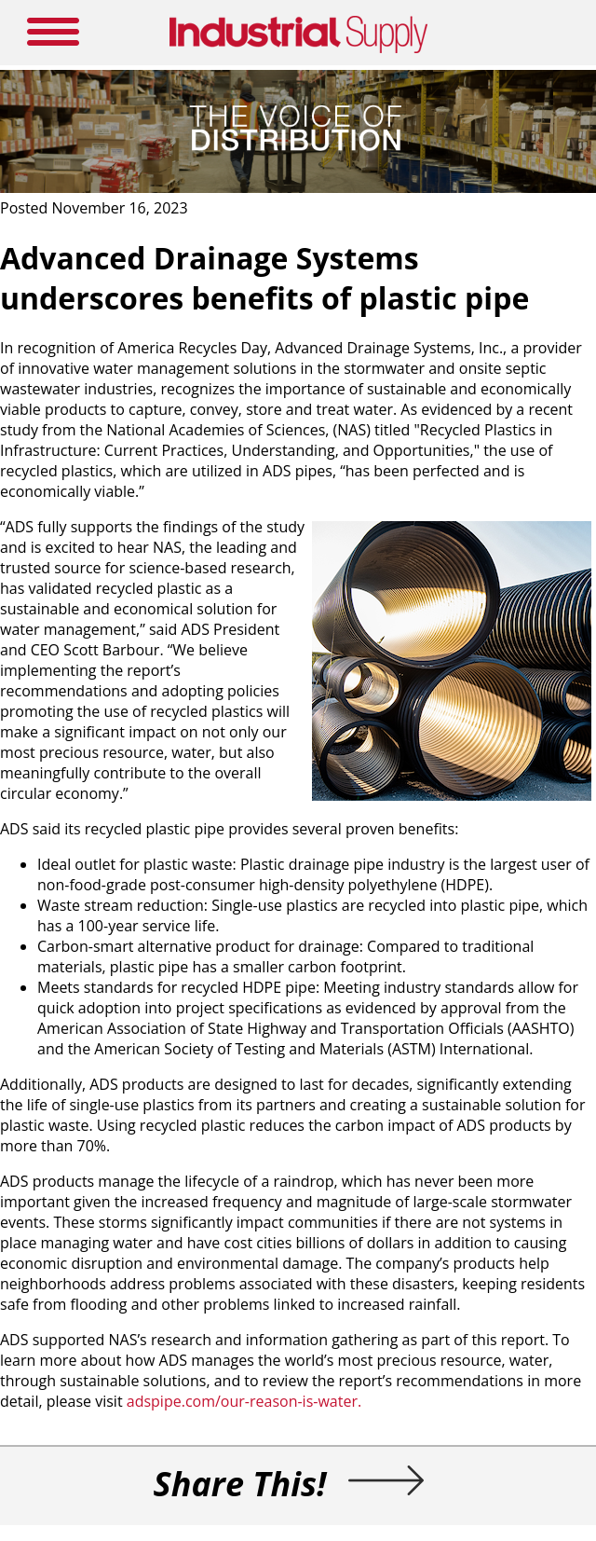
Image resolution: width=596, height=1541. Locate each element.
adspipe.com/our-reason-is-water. (244, 1401)
